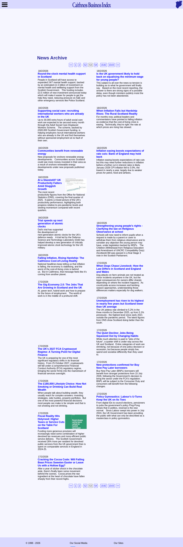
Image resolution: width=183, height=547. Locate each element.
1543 (111, 65)
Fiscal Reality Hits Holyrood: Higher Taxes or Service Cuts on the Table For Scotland (51, 422)
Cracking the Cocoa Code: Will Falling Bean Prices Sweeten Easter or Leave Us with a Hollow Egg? (61, 462)
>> (118, 65)
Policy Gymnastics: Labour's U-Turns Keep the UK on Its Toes (119, 398)
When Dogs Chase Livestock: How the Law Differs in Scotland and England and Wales (119, 268)
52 (85, 65)
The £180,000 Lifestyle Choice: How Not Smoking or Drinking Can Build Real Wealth (62, 386)
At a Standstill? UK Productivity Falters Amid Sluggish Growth (50, 185)
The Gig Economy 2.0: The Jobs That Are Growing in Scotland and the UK (60, 286)
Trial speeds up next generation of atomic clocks (50, 223)
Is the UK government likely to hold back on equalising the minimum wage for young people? (119, 76)
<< (71, 65)
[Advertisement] (91, 32)
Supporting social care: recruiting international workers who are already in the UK (61, 113)
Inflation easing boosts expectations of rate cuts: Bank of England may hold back (120, 153)
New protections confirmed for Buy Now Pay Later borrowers (117, 366)
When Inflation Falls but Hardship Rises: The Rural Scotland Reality (116, 112)
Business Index (91, 4)
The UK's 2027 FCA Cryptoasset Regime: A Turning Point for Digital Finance (59, 351)
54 (96, 65)
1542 (103, 65)
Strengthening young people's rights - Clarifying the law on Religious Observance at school (119, 228)
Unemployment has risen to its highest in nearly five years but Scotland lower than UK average (120, 303)
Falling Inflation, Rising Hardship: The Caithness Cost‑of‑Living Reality (61, 259)
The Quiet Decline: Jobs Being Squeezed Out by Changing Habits (117, 334)
